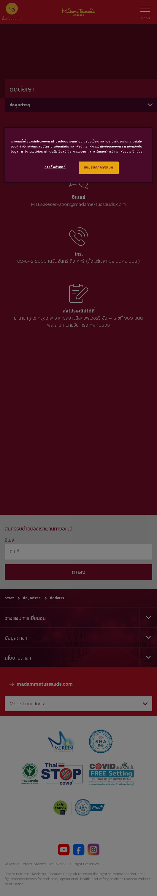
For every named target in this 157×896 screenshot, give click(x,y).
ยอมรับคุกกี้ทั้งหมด (98, 167)
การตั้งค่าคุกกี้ (55, 167)
